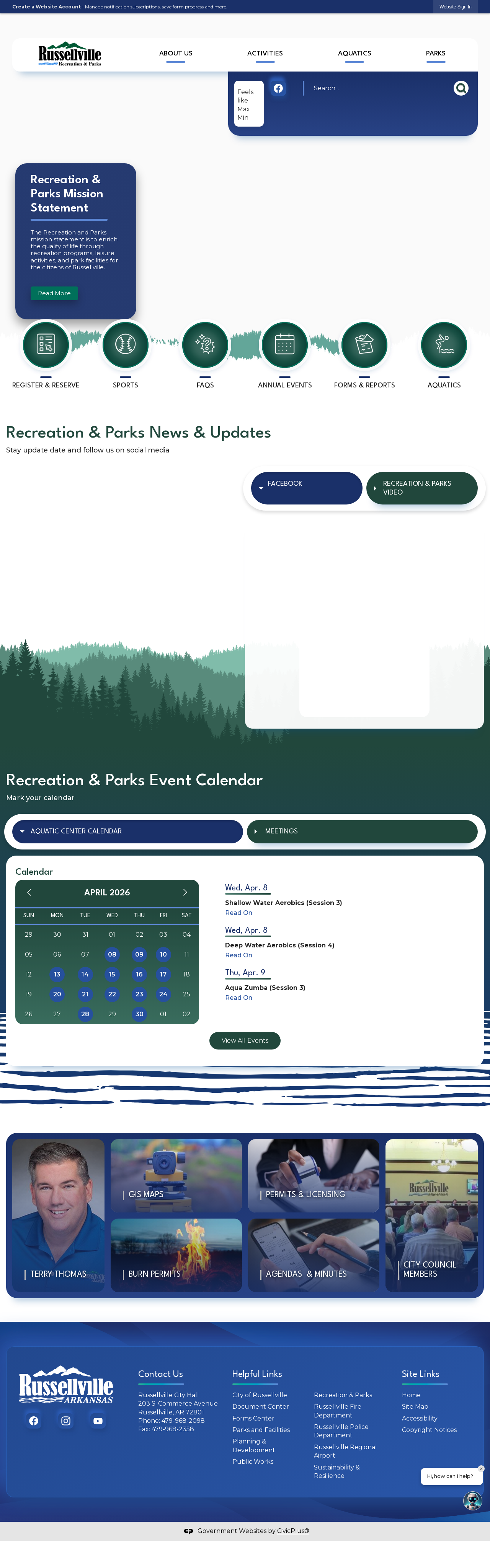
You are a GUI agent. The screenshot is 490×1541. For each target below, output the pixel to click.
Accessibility (420, 1418)
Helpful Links (257, 1374)
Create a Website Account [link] (46, 7)
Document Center (260, 1406)
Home (411, 1395)
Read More (54, 293)
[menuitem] (176, 55)
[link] (455, 6)
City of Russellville (259, 1395)
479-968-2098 (183, 1420)
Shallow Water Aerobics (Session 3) (283, 902)
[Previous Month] (29, 893)
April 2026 (107, 893)
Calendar (34, 872)
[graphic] (278, 88)
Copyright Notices (429, 1430)
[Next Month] (185, 893)
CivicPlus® (293, 1531)
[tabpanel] (364, 623)
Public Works (252, 1461)
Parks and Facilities (261, 1430)
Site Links (420, 1374)
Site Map (415, 1406)
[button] (461, 88)
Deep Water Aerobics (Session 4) (280, 945)
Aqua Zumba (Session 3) (265, 987)
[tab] (307, 488)
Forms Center (253, 1418)
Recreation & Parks (343, 1395)
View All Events (245, 1040)
